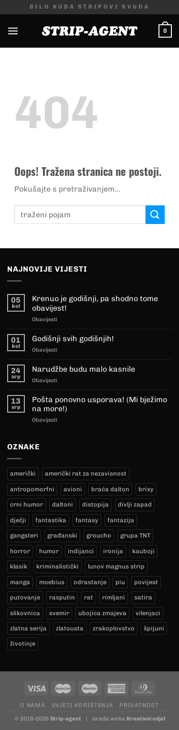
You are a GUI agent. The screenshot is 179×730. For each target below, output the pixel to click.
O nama (32, 705)
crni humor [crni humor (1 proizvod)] (26, 504)
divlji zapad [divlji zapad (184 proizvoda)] (135, 504)
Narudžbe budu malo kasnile (83, 369)
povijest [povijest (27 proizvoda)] (146, 582)
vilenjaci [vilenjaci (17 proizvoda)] (148, 613)
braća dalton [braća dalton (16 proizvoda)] (110, 489)
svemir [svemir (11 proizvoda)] (59, 613)
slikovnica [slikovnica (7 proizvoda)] (25, 613)
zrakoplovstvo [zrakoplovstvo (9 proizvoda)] (114, 628)
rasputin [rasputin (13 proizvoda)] (62, 597)
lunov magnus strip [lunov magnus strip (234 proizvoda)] (116, 566)
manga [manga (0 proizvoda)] (20, 582)
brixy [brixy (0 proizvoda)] (146, 489)
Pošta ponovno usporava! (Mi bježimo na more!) (99, 404)
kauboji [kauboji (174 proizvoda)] (143, 551)
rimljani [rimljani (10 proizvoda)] (113, 597)
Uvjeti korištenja (82, 705)
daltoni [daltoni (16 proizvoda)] (62, 504)
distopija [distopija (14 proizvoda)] (95, 504)
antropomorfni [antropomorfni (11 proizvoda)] (32, 489)
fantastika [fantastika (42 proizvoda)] (50, 520)
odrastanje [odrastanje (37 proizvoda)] (90, 582)
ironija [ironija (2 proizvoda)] (113, 551)
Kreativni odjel (145, 718)
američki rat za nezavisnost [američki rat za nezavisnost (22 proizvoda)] (85, 473)
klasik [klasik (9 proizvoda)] (18, 566)
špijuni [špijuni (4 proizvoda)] (154, 628)
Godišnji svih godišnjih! (73, 338)
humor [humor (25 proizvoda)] (49, 551)
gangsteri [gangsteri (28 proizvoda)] (24, 535)
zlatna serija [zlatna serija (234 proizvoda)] (28, 628)
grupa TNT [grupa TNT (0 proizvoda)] (135, 535)
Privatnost (138, 705)
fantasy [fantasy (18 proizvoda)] (86, 520)
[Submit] (155, 214)
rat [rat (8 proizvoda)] (88, 597)
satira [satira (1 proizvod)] (143, 597)
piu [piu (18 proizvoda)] (120, 582)
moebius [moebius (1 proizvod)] (51, 582)
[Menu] (13, 30)
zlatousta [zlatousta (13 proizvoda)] (70, 628)
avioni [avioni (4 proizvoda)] (72, 489)
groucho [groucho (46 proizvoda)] (98, 535)
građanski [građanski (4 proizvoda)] (62, 535)
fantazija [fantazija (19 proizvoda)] (120, 520)
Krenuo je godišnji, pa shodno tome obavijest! (95, 303)
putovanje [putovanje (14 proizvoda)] (25, 597)
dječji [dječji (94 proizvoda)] (18, 520)
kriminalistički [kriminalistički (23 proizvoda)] (57, 566)
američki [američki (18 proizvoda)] (23, 473)
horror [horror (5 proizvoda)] (20, 551)
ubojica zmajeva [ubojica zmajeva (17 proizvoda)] (102, 613)
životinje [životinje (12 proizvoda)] (22, 643)
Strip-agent (65, 718)
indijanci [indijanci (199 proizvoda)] (81, 551)
